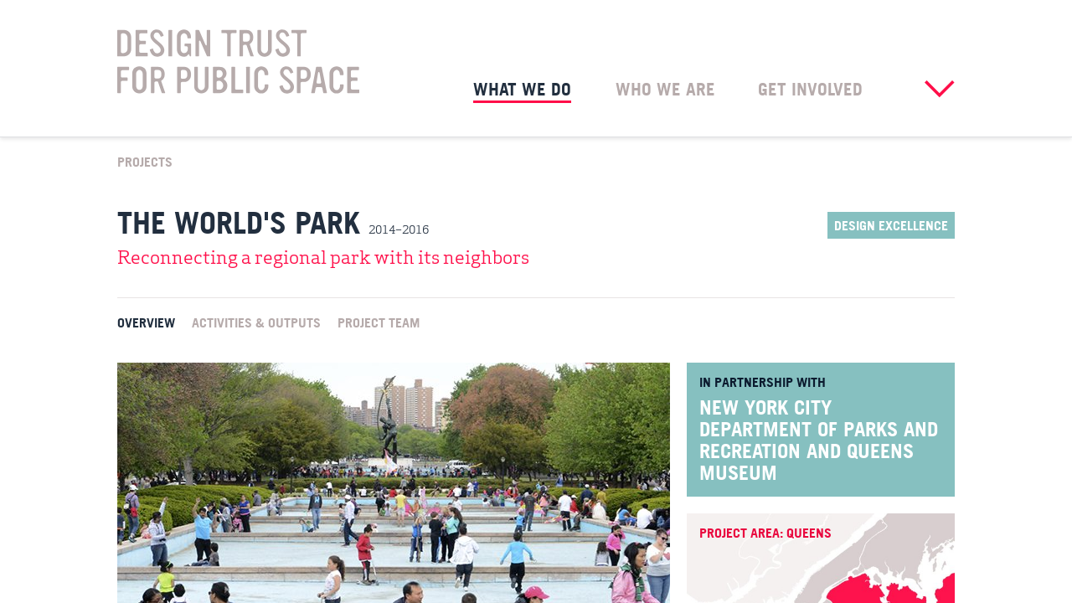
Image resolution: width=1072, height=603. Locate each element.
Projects (145, 160)
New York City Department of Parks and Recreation (818, 428)
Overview (146, 321)
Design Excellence (891, 225)
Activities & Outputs (256, 321)
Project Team (379, 321)
